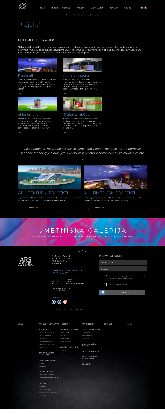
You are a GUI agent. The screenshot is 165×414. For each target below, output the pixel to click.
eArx (61, 363)
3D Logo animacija (45, 340)
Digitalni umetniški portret (48, 397)
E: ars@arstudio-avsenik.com (67, 275)
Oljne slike (85, 343)
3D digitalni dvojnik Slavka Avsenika (47, 358)
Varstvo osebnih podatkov (118, 289)
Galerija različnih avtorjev (89, 349)
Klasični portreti (44, 399)
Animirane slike (87, 340)
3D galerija (86, 369)
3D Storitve (44, 334)
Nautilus (63, 355)
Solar (62, 357)
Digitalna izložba (66, 346)
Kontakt (114, 8)
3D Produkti (43, 343)
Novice (127, 8)
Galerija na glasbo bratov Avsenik (89, 362)
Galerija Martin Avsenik (91, 334)
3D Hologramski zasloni (46, 349)
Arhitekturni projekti (69, 352)
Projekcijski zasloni (47, 365)
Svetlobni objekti (46, 376)
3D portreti (42, 391)
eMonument (64, 343)
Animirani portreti (45, 394)
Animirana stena (65, 337)
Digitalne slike (86, 337)
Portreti (42, 388)
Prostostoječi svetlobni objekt (48, 382)
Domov (69, 15)
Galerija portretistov (91, 356)
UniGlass (41, 368)
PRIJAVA (126, 297)
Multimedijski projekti (91, 15)
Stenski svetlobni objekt (46, 379)
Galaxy (62, 360)
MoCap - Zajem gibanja (47, 337)
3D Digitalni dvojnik (45, 346)
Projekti (77, 15)
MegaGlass (42, 371)
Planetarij (63, 340)
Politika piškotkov (58, 295)
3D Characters (43, 352)
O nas (42, 8)
